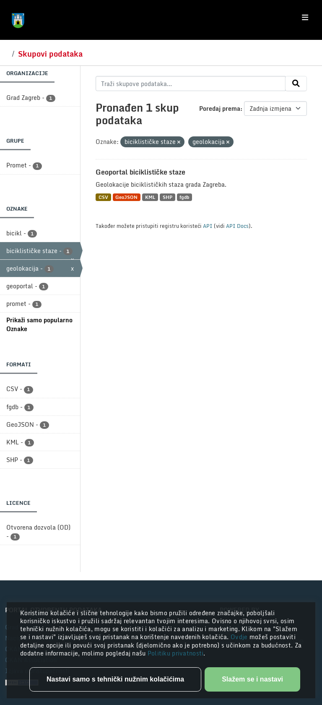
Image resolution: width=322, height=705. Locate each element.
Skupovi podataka (50, 54)
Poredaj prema (219, 108)
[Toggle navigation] (305, 18)
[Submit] (296, 83)
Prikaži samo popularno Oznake (39, 324)
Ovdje (240, 637)
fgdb (184, 197)
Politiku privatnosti (176, 653)
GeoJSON (126, 197)
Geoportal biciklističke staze (140, 172)
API (208, 226)
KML (150, 197)
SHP (167, 197)
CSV (103, 197)
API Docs (237, 226)
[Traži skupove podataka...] (191, 83)
